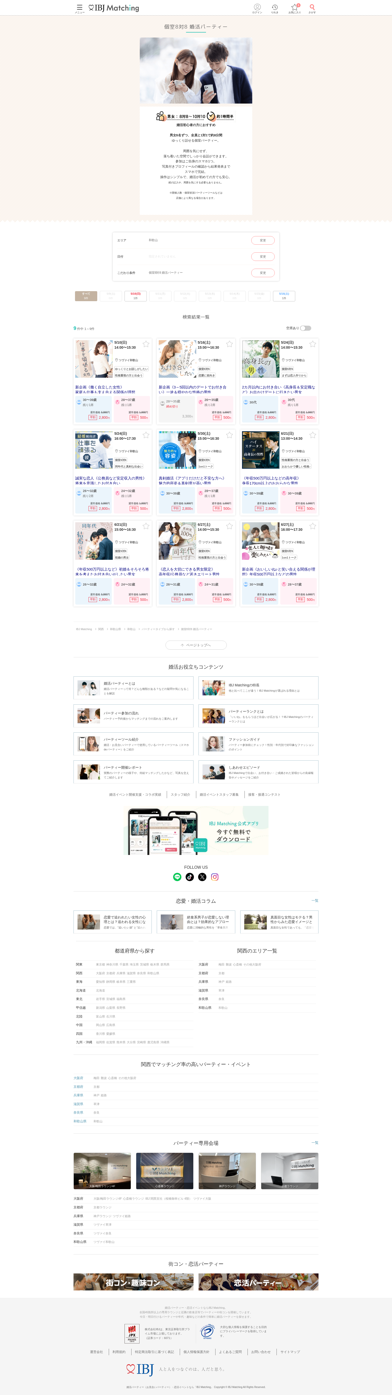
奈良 (221, 995)
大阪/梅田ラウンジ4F (108, 1195)
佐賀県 (110, 1038)
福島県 (121, 995)
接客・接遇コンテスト (259, 791)
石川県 (110, 1012)
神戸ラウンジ (103, 1212)
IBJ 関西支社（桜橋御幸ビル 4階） (168, 1195)
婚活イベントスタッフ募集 (218, 791)
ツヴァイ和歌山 (104, 1238)
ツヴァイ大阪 (202, 1195)
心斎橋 (237, 961)
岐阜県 (121, 978)
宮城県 (110, 995)
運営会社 (110, 1348)
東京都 (100, 961)
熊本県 (121, 1038)
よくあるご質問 (227, 1348)
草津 (221, 987)
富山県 (100, 1012)
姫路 (229, 978)
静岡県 (110, 978)
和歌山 (223, 1004)
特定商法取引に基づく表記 (160, 1348)
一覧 (315, 896)
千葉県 (124, 961)
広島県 (110, 1021)
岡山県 (100, 1021)
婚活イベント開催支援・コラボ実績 (143, 791)
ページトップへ (198, 642)
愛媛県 (110, 1030)
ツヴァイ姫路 (122, 1212)
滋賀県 (131, 969)
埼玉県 (134, 961)
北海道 (100, 987)
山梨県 (110, 1004)
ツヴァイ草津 (103, 1221)
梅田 (221, 961)
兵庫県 (121, 969)
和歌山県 (153, 969)
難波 (229, 961)
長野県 (121, 1004)
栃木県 (154, 961)
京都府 (110, 969)
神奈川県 (112, 961)
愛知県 (100, 978)
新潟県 (100, 1004)
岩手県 (100, 995)
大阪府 (100, 969)
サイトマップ (278, 1348)
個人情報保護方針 (198, 1348)
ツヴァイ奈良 (103, 1229)
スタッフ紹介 (184, 791)
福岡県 (100, 1038)
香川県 (100, 1030)
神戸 (221, 978)
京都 (221, 969)
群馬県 (165, 961)
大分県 (131, 1038)
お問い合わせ (254, 1348)
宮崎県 (141, 1038)
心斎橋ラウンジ (133, 1195)
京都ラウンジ (103, 1203)
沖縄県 (165, 1038)
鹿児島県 (153, 1038)
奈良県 (141, 969)
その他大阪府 (252, 961)
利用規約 (128, 1348)
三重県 (131, 978)
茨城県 (144, 961)
